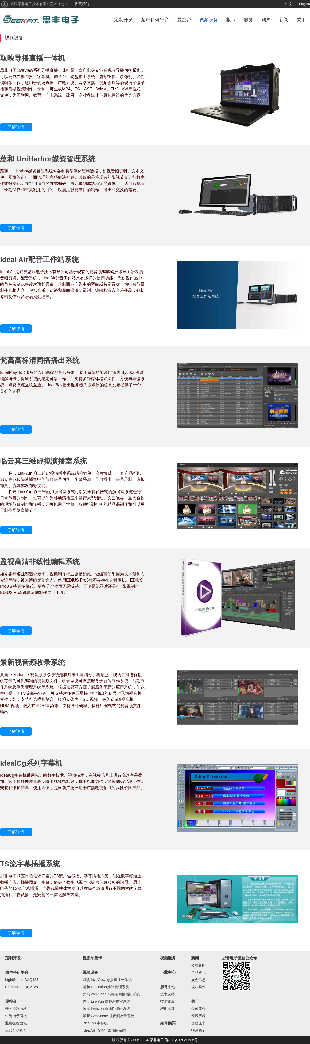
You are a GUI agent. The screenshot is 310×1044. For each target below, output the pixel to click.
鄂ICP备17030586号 (181, 1040)
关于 (301, 19)
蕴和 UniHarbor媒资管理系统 (106, 987)
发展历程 (198, 1016)
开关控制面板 (16, 1009)
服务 (248, 19)
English (304, 4)
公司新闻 (198, 965)
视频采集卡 (92, 958)
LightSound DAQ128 (21, 980)
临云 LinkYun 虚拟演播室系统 (106, 1001)
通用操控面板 (16, 1023)
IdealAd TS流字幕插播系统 (104, 1030)
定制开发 (123, 19)
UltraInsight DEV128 (21, 987)
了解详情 (16, 127)
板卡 (231, 19)
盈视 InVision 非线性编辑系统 (106, 1009)
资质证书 (198, 1023)
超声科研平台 (155, 19)
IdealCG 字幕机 (95, 1023)
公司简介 (198, 1009)
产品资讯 (198, 972)
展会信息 (198, 980)
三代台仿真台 (16, 1030)
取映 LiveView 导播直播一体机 (107, 980)
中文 (288, 4)
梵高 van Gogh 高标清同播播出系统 (111, 994)
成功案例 (198, 987)
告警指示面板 (16, 1016)
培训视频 (167, 1009)
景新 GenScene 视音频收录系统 (108, 1016)
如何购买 (168, 1023)
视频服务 (168, 958)
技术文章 (167, 1001)
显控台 (184, 19)
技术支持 (167, 994)
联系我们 (198, 1030)
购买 (266, 19)
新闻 (283, 19)
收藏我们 (82, 4)
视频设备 (208, 19)
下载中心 (168, 972)
